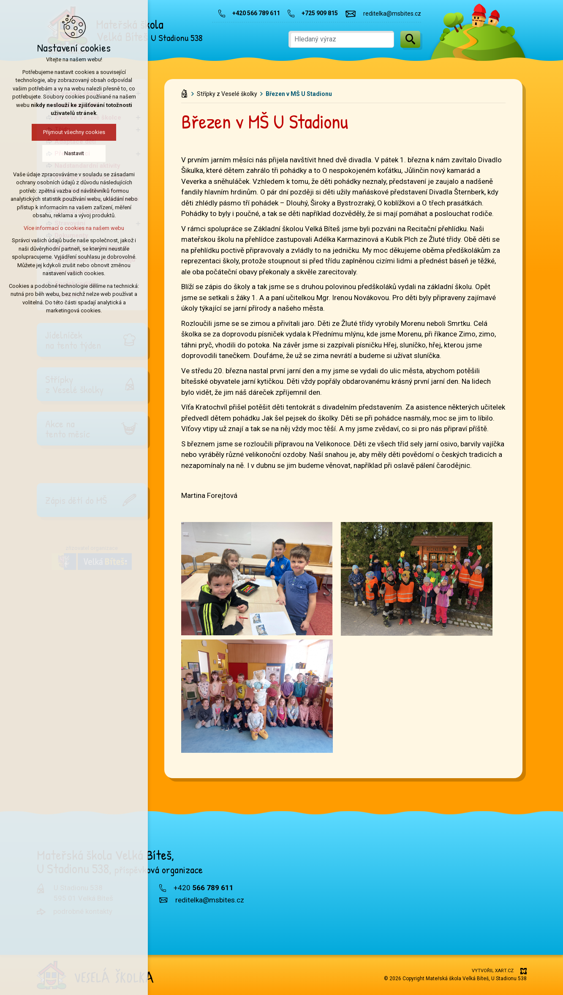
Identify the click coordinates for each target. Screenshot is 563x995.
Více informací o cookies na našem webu (51, 228)
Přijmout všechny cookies (51, 132)
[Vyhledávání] (410, 39)
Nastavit (51, 153)
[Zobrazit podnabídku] (138, 93)
